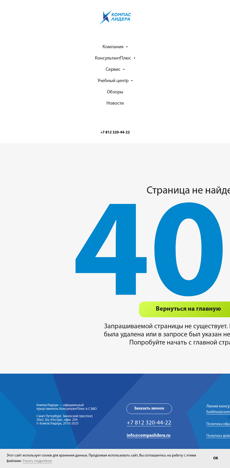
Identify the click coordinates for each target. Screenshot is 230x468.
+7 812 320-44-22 (149, 423)
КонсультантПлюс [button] (113, 58)
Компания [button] (114, 47)
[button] (149, 409)
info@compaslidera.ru (148, 435)
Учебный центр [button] (114, 80)
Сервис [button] (113, 69)
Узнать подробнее (37, 461)
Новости (115, 103)
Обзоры (115, 92)
